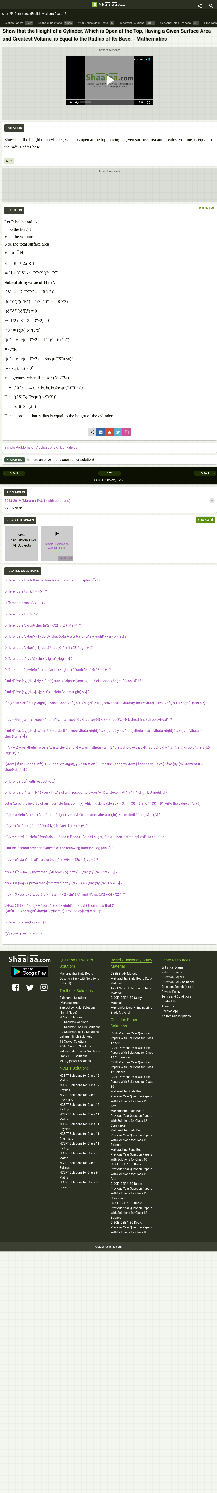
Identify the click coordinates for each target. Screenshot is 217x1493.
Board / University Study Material (131, 963)
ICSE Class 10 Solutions (76, 1047)
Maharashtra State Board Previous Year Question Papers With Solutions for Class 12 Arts (131, 1099)
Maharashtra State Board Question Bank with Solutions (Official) (79, 979)
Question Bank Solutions (178, 982)
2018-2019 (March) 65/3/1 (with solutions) (37, 501)
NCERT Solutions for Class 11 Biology (79, 1146)
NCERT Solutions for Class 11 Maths (79, 1117)
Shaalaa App (170, 1011)
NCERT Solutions (71, 1018)
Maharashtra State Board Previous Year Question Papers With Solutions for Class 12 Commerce (131, 1119)
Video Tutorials (172, 973)
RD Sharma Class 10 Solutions (80, 1027)
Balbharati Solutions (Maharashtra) (73, 1001)
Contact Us (169, 1002)
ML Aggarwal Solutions (75, 1061)
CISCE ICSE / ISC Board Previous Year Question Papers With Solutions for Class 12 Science (131, 1211)
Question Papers (173, 977)
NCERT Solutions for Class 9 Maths (79, 1175)
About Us (168, 1007)
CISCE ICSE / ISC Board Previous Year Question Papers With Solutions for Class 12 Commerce (131, 1192)
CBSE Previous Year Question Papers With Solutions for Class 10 (132, 1082)
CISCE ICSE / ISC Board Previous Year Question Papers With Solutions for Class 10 (131, 1228)
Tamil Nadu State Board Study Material (131, 991)
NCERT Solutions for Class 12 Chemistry (79, 1098)
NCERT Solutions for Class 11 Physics (79, 1127)
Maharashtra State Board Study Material (132, 981)
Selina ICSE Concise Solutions (80, 1052)
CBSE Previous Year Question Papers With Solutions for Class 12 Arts (132, 1038)
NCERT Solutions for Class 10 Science (79, 1166)
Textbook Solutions (76, 991)
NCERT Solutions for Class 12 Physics (79, 1088)
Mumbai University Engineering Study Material (131, 1010)
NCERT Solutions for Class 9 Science (79, 1185)
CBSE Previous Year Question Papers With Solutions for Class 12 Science (132, 1068)
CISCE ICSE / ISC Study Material (126, 1001)
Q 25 (109, 473)
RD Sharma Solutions (74, 1022)
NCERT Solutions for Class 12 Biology (79, 1108)
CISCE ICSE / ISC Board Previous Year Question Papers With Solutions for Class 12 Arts (131, 1172)
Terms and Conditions (176, 997)
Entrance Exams (172, 968)
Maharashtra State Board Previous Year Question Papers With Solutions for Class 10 (131, 1155)
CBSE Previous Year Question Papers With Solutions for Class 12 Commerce (132, 1053)
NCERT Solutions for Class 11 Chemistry (79, 1137)
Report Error (14, 462)
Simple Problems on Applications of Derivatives (40, 450)
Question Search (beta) (177, 987)
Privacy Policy (171, 992)
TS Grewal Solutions (73, 1042)
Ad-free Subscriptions (176, 1016)
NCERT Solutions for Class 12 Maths (79, 1079)
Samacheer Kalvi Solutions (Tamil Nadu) (78, 1010)
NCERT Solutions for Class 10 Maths (79, 1156)
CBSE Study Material (124, 974)
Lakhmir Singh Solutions (76, 1037)
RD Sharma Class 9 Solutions (79, 1032)
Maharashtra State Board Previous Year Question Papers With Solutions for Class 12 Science (131, 1138)
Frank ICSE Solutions (74, 1056)
